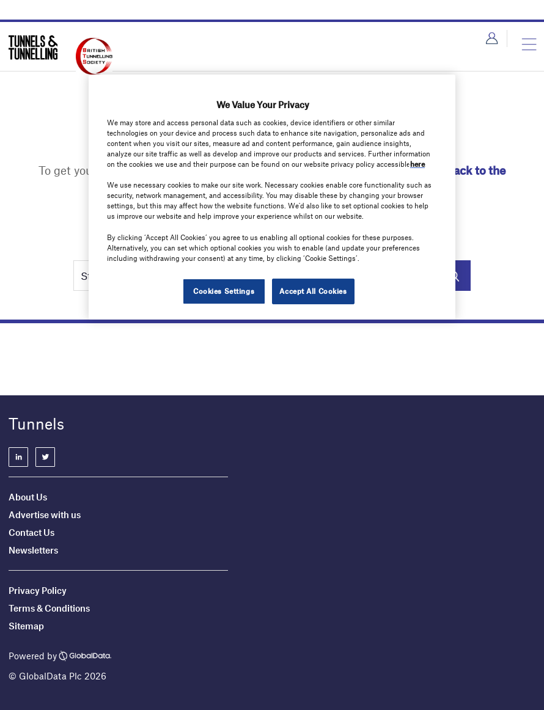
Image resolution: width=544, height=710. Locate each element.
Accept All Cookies (313, 291)
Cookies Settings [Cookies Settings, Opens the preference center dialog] (223, 291)
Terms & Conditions (49, 607)
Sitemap (26, 625)
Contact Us (31, 532)
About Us (28, 496)
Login (492, 38)
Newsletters (34, 549)
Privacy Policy (38, 590)
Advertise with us (45, 514)
